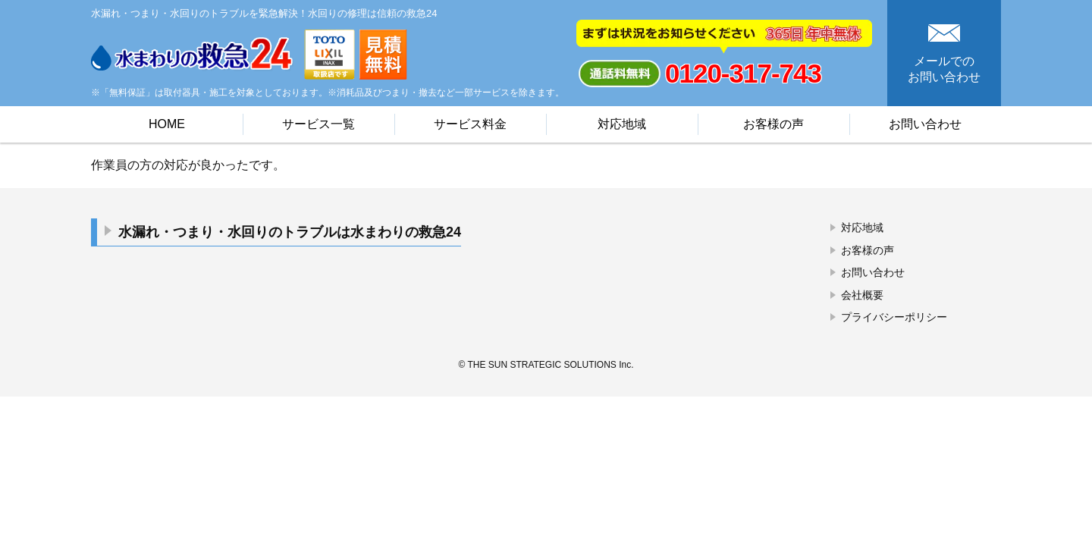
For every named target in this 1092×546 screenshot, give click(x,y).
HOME (167, 124)
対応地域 (622, 124)
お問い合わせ (925, 124)
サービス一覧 (318, 124)
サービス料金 (470, 124)
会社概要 (862, 295)
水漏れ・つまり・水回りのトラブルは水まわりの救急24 (289, 232)
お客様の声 (773, 124)
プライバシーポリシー (894, 317)
